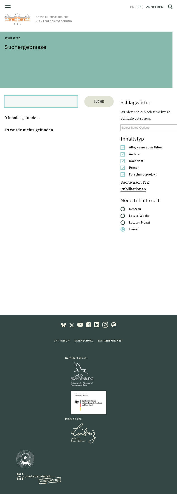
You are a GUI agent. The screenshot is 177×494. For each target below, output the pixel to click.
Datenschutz (83, 340)
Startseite (12, 38)
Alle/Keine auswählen (145, 147)
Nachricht (136, 161)
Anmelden (154, 7)
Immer (134, 229)
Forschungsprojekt (143, 174)
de (139, 7)
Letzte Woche (139, 216)
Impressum (62, 340)
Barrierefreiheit (110, 340)
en (132, 7)
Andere (134, 154)
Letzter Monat (139, 222)
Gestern (135, 209)
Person (134, 168)
